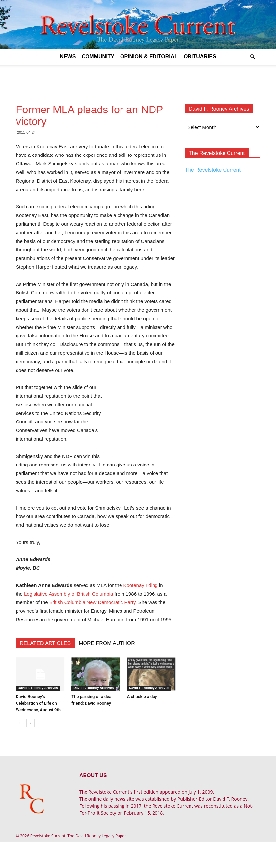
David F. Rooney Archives (38, 688)
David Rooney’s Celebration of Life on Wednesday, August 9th (38, 703)
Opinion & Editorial (149, 56)
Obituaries (200, 56)
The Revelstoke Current (213, 170)
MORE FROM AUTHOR (107, 643)
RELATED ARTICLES (45, 643)
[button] (252, 57)
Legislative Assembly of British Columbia (68, 594)
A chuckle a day (142, 696)
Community (98, 56)
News (68, 56)
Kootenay (133, 585)
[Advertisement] (138, 79)
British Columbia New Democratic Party (92, 602)
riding (152, 585)
